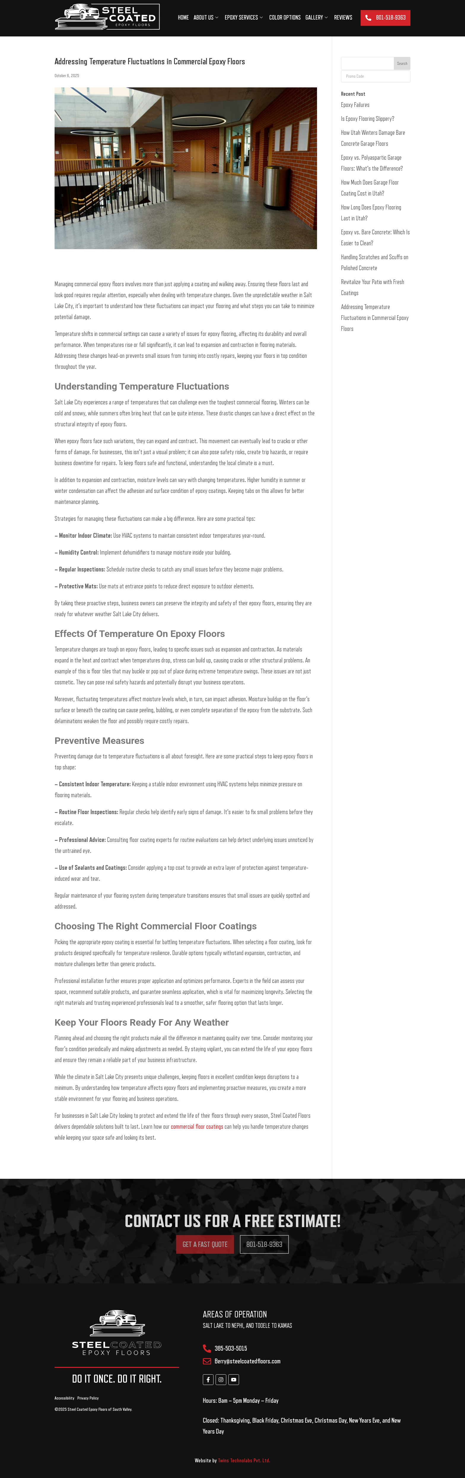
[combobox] (367, 63)
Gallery (316, 18)
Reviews (343, 18)
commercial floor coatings (197, 1126)
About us (206, 18)
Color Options (285, 18)
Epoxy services (244, 18)
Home (183, 18)
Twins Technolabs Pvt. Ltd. (244, 1460)
